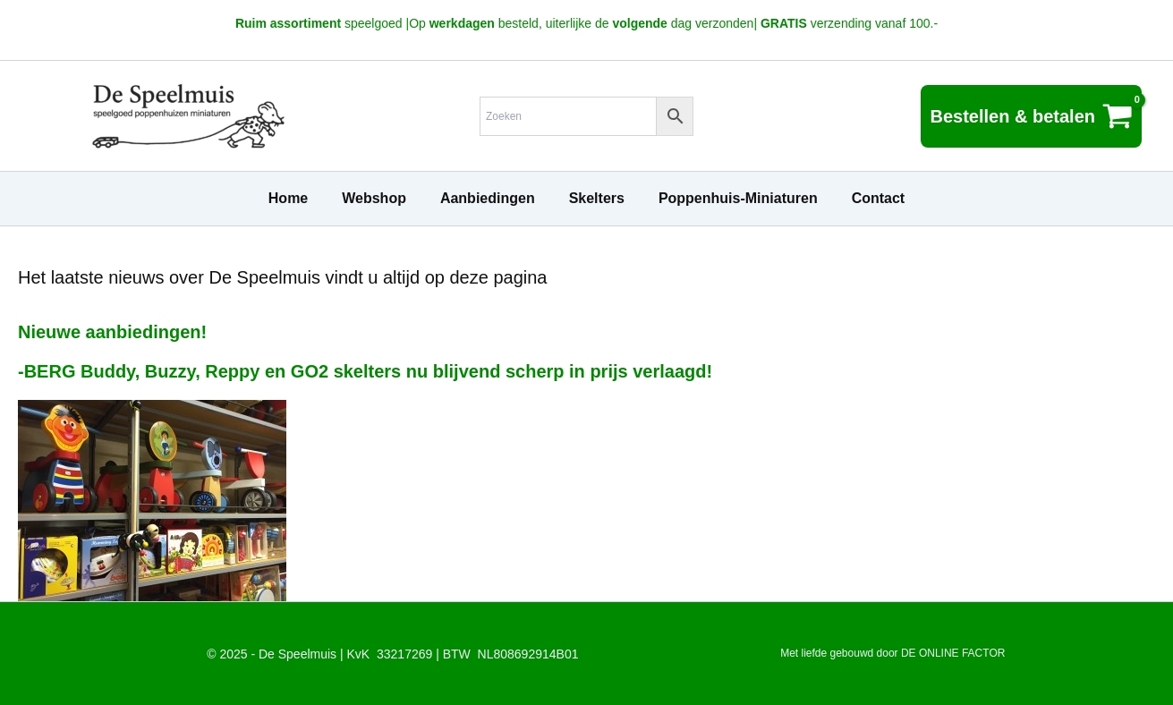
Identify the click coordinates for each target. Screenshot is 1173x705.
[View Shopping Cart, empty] (1031, 116)
